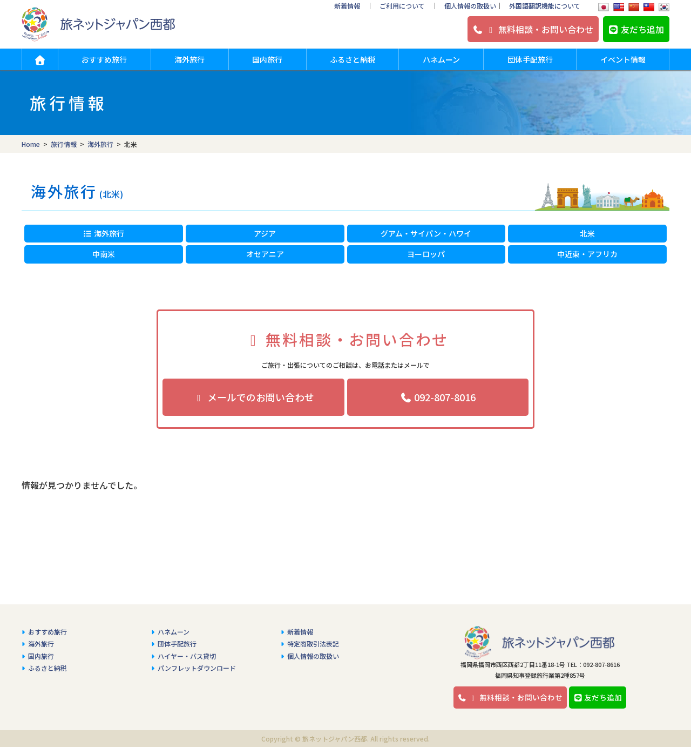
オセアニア (265, 253)
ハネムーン (441, 59)
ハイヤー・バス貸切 (187, 652)
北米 (587, 233)
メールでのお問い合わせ (253, 397)
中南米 (103, 253)
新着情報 (347, 5)
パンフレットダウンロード (197, 664)
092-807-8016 (437, 397)
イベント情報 (623, 59)
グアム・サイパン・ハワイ (426, 233)
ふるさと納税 (352, 59)
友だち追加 (636, 29)
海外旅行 (189, 59)
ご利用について (402, 5)
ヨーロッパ (426, 253)
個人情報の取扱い (470, 5)
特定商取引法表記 (313, 639)
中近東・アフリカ (587, 253)
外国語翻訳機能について (544, 5)
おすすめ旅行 (104, 59)
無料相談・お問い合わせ (532, 29)
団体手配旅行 (530, 59)
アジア (265, 233)
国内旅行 (267, 59)
